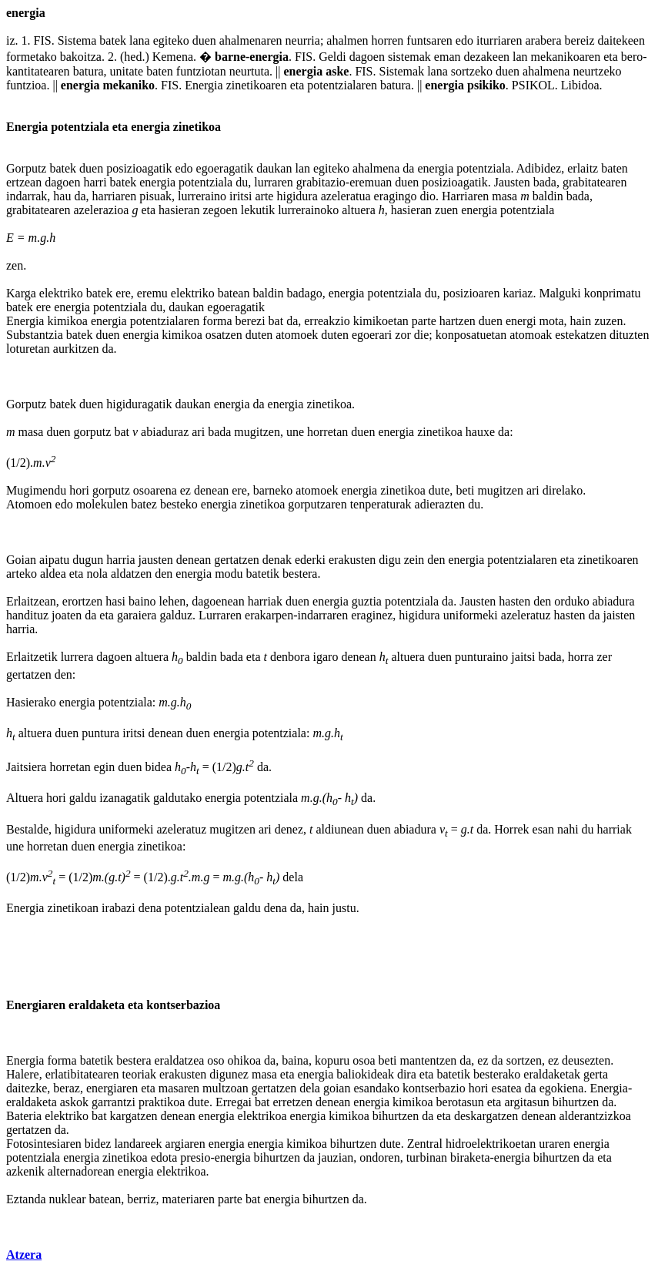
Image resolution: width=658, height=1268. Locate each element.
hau (62, 196)
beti (465, 490)
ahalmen (347, 40)
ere (123, 293)
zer (604, 656)
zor (402, 334)
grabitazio (321, 182)
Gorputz (26, 168)
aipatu (54, 559)
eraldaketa (96, 1004)
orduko (571, 601)
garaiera (137, 615)
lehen (172, 601)
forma (217, 320)
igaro (326, 656)
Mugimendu (36, 490)
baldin (548, 196)
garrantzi (113, 1102)
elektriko (61, 293)
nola (97, 573)
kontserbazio (434, 1088)
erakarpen (269, 615)
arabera (543, 40)
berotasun (460, 1102)
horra (581, 656)
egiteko (171, 40)
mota (551, 320)
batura (88, 71)
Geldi (332, 56)
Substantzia (34, 334)
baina (295, 1060)
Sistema (77, 40)
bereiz (580, 40)
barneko (273, 490)
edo (464, 40)
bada (544, 182)
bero (632, 56)
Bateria (24, 1115)
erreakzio (327, 320)
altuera (359, 209)
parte (424, 320)
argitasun (526, 1102)
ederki (310, 559)
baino (142, 601)
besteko (179, 504)
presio (195, 1157)
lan (520, 56)
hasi (115, 601)
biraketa (470, 1157)
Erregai (233, 1102)
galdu (83, 797)
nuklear (67, 1199)
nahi (568, 829)
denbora (290, 656)
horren (388, 40)
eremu (152, 293)
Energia (203, 85)
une (295, 431)
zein (414, 559)
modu (228, 573)
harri (94, 182)
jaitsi (523, 656)
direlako (563, 490)
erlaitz (582, 168)
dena (150, 907)
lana (139, 40)
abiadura (614, 601)
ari (198, 431)
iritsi (240, 196)
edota (164, 1157)
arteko (21, 573)
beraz (66, 1088)
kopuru (332, 1060)
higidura (296, 196)
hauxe (480, 431)
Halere (22, 1074)
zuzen (608, 320)
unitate (127, 71)
